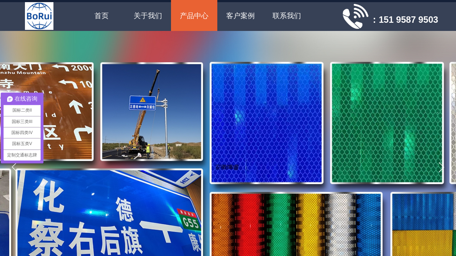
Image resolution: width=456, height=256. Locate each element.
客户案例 (240, 16)
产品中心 (194, 16)
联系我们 (287, 16)
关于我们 (148, 16)
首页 (101, 16)
